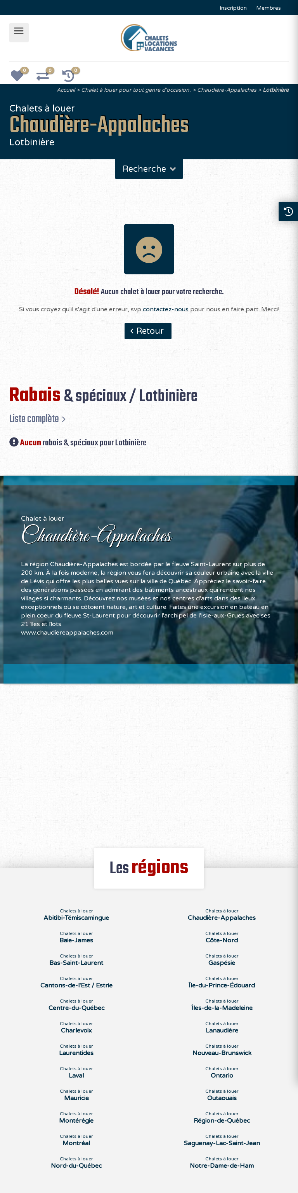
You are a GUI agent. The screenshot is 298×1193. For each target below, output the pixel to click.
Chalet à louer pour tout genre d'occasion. (136, 90)
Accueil (66, 90)
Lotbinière (276, 90)
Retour (150, 331)
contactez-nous (166, 309)
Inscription (233, 8)
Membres (268, 8)
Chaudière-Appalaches (226, 90)
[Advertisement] (149, 761)
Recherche (150, 169)
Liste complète (34, 419)
